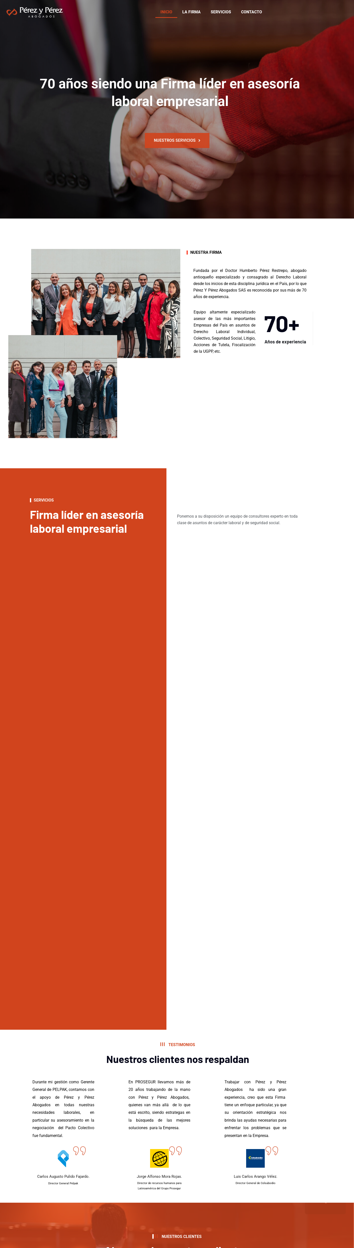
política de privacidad (121, 1211)
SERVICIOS (221, 12)
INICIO (166, 12)
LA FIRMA (191, 12)
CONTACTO (251, 12)
